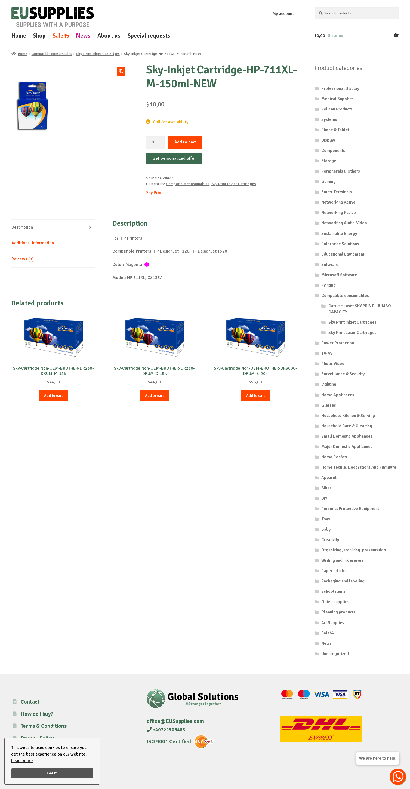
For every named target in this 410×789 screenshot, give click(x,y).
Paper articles (334, 570)
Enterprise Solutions (340, 244)
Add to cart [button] (53, 395)
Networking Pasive (338, 212)
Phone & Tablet (335, 130)
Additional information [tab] (32, 243)
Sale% (61, 35)
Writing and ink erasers (342, 560)
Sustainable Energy (339, 233)
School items (333, 591)
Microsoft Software (339, 275)
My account (283, 13)
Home (18, 35)
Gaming (328, 181)
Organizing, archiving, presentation (353, 550)
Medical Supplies (337, 99)
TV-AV (326, 353)
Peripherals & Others (340, 171)
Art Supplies (332, 622)
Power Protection (337, 343)
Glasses (328, 405)
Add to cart (185, 142)
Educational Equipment (342, 254)
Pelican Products (337, 109)
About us (109, 35)
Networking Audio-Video (344, 223)
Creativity (330, 539)
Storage (328, 161)
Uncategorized (335, 653)
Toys (325, 519)
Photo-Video (332, 363)
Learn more (22, 760)
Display (328, 140)
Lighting (328, 384)
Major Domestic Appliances (346, 446)
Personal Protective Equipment (350, 508)
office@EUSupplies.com (175, 721)
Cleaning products (338, 612)
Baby (326, 529)
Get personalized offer (174, 158)
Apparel (329, 477)
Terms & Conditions (44, 726)
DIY (324, 498)
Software (329, 264)
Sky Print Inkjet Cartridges (98, 53)
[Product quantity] (155, 142)
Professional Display (340, 88)
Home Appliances (337, 395)
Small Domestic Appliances (346, 436)
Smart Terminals (336, 192)
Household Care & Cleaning (346, 426)
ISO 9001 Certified (169, 741)
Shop (39, 35)
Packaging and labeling (343, 581)
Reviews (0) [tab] (22, 259)
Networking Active (338, 202)
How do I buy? (37, 714)
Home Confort (334, 457)
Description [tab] (22, 227)
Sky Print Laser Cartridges (352, 332)
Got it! (52, 772)
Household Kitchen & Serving (348, 415)
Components (333, 150)
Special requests (149, 35)
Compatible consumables (52, 53)
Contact (30, 701)
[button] (121, 71)
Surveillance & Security (343, 374)
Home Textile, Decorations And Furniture (358, 467)
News (83, 35)
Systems (329, 119)
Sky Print (154, 192)
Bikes (326, 488)
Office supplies (335, 601)
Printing (328, 285)
